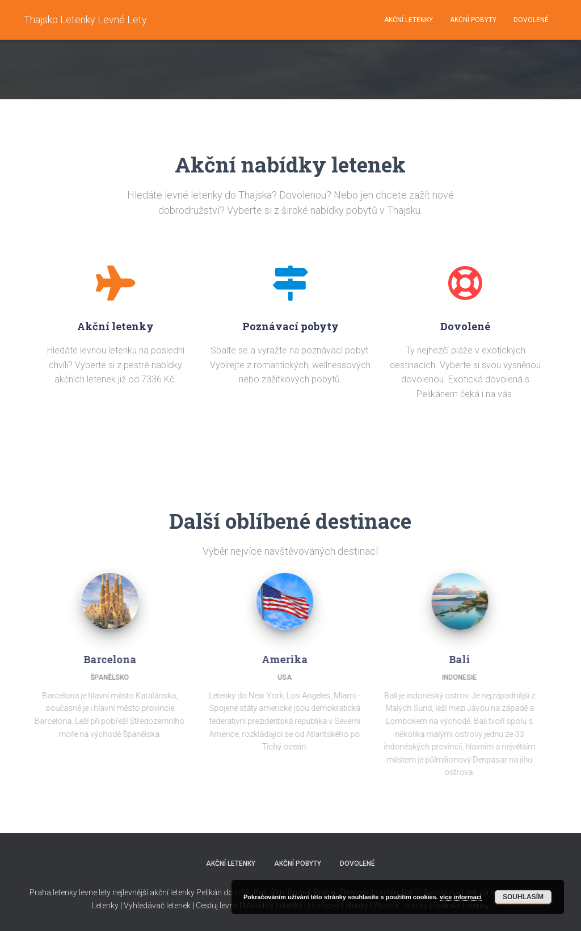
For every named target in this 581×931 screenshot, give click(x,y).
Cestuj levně (217, 905)
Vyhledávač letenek (157, 905)
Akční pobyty (473, 20)
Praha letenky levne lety (70, 892)
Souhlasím (523, 897)
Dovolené (531, 20)
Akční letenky (408, 20)
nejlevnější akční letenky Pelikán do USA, (182, 892)
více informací (461, 897)
